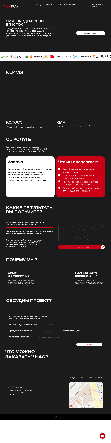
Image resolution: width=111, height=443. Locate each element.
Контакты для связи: (20, 337)
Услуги (73, 401)
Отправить (89, 344)
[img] (103, 33)
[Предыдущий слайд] (3, 376)
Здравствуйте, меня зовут (24, 325)
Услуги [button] (39, 4)
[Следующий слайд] (107, 376)
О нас (59, 4)
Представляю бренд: (21, 331)
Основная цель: (72, 331)
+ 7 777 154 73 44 (15, 410)
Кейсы (49, 4)
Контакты (69, 4)
